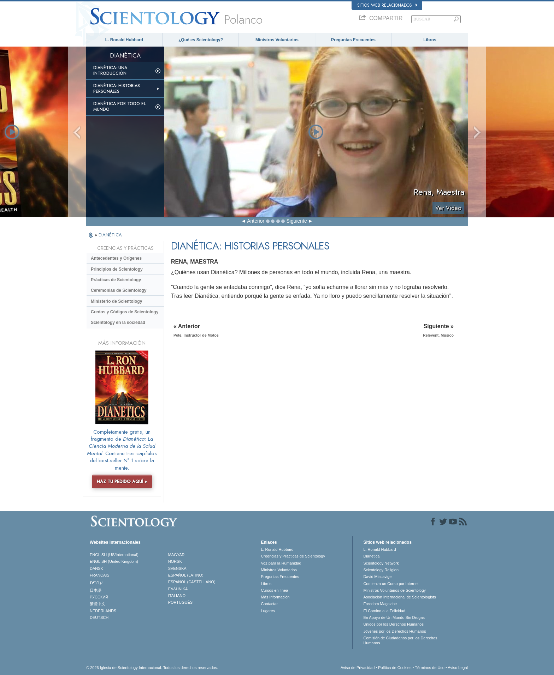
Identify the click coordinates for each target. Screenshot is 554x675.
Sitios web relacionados (387, 5)
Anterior (255, 221)
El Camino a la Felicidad (384, 611)
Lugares (268, 611)
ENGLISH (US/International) (114, 555)
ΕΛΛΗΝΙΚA (178, 589)
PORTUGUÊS (180, 602)
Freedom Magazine (380, 604)
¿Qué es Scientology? (200, 39)
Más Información (275, 597)
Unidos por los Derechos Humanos (393, 624)
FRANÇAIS (100, 575)
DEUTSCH (99, 617)
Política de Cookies (394, 667)
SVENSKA (177, 568)
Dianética (371, 556)
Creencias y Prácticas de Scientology (293, 556)
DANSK (96, 568)
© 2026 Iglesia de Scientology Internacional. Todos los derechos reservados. (152, 667)
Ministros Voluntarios (277, 39)
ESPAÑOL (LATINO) (186, 575)
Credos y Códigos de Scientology (124, 311)
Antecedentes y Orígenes (116, 258)
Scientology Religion (381, 570)
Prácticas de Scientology (116, 279)
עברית (96, 582)
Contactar (269, 604)
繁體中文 (97, 604)
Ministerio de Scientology (116, 301)
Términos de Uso (429, 667)
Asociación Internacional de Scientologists (399, 597)
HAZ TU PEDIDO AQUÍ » (122, 481)
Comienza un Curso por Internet (391, 583)
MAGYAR (176, 555)
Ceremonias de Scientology (118, 290)
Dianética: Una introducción (110, 71)
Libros (429, 39)
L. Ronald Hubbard (124, 39)
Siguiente (296, 221)
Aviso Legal (458, 667)
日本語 (95, 590)
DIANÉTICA (110, 234)
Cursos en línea (274, 590)
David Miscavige (377, 576)
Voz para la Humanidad (281, 563)
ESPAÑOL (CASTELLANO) (192, 582)
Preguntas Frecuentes (353, 39)
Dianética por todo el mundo (119, 107)
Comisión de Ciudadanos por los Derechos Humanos (400, 640)
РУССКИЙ (99, 597)
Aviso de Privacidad (358, 667)
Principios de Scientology (117, 269)
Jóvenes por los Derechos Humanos (394, 631)
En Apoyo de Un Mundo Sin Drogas (394, 617)
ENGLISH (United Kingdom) (114, 561)
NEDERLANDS (103, 611)
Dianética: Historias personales (116, 89)
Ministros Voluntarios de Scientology (394, 590)
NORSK (175, 561)
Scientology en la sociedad (118, 322)
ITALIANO (176, 595)
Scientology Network (381, 563)
